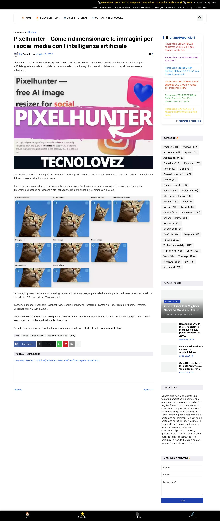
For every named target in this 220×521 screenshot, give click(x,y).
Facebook (192, 163)
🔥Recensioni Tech (47, 17)
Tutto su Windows (122, 7)
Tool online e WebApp (142, 7)
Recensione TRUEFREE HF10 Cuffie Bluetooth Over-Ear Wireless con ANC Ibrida (180, 98)
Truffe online (200, 7)
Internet (171, 201)
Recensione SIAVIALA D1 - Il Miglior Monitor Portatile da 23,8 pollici (181, 112)
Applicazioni (173, 157)
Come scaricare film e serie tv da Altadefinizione (191, 349)
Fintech (169, 168)
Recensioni (191, 212)
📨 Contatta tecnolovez (107, 17)
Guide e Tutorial (38, 335)
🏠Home (27, 17)
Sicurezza (171, 223)
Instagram (190, 190)
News (187, 207)
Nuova (18, 389)
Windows (171, 261)
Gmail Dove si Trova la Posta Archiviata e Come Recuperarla (190, 366)
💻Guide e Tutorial (75, 17)
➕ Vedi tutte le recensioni (188, 121)
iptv (189, 261)
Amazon (170, 146)
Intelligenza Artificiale (165, 7)
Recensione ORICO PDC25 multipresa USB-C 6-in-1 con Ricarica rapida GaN (179, 46)
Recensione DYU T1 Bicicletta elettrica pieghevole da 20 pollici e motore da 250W (189, 330)
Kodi (187, 201)
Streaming (172, 229)
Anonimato (171, 152)
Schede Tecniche (175, 218)
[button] (200, 18)
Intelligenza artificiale (177, 196)
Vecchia (147, 389)
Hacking (170, 190)
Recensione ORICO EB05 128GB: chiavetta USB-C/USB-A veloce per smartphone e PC (182, 84)
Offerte (170, 212)
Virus (168, 256)
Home (94, 7)
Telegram (191, 234)
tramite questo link (110, 328)
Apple (191, 152)
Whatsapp (187, 256)
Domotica (171, 163)
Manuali (170, 207)
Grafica (181, 7)
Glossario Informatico (177, 174)
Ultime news (105, 7)
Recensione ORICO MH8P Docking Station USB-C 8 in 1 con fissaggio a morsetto (182, 71)
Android (190, 146)
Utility (189, 7)
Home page (20, 32)
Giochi (185, 168)
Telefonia (171, 234)
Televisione (171, 239)
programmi (172, 267)
